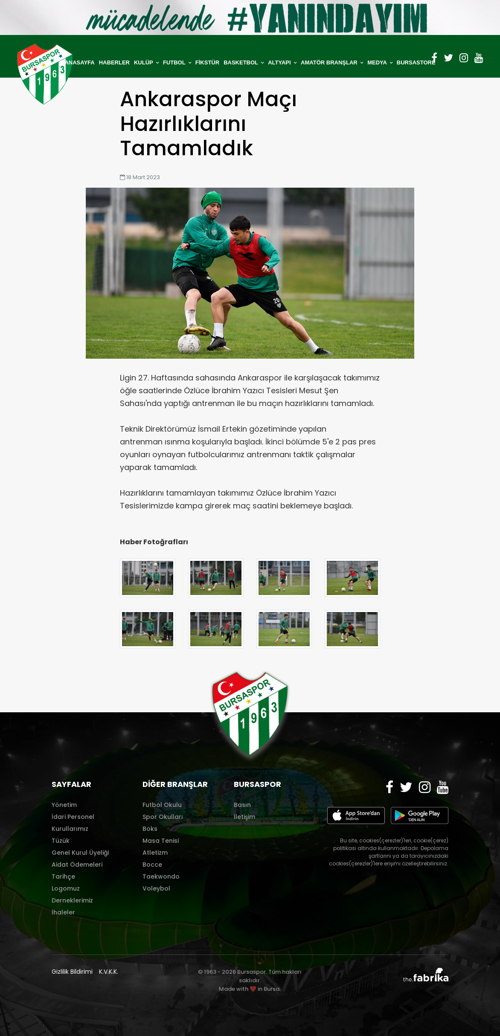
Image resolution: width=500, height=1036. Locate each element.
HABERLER (114, 62)
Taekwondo (161, 876)
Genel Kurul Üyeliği (80, 852)
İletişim (244, 817)
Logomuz (66, 888)
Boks (149, 828)
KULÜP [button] (144, 62)
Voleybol (156, 888)
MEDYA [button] (377, 62)
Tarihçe (63, 876)
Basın (242, 805)
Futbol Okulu (162, 805)
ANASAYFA (79, 62)
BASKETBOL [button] (241, 62)
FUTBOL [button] (175, 62)
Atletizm (155, 852)
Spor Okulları (162, 817)
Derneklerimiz (72, 900)
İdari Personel (73, 817)
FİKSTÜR (207, 62)
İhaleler (63, 912)
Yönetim (64, 805)
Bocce (152, 864)
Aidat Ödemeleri (77, 864)
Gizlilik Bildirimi (72, 971)
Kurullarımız (70, 828)
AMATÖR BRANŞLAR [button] (330, 62)
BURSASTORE (416, 62)
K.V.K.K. (108, 971)
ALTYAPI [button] (280, 62)
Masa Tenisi (160, 840)
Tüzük (61, 840)
